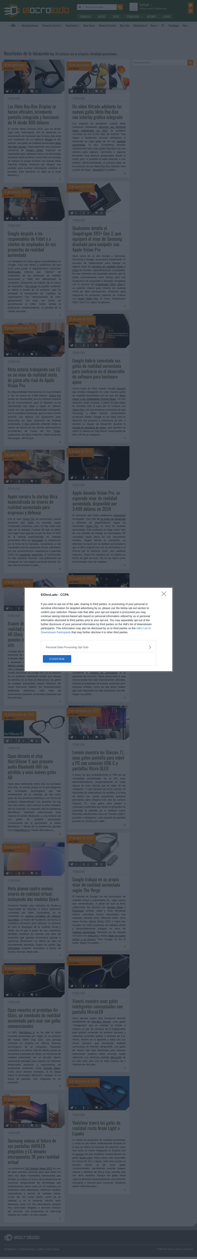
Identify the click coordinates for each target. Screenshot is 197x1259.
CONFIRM (61, 658)
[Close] (165, 595)
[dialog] (98, 630)
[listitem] (98, 647)
